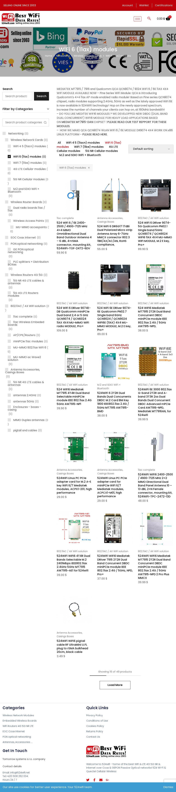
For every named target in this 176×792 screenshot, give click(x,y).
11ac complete (65, 218)
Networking (63, 56)
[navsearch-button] (149, 18)
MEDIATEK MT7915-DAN (77, 122)
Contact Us (93, 736)
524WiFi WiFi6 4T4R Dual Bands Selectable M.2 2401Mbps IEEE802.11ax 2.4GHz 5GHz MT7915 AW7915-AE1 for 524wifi (73, 563)
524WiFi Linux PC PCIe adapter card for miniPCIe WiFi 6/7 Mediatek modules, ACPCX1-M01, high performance (112, 487)
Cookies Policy (95, 726)
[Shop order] (151, 149)
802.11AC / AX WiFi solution (153, 218)
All (59, 143)
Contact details (12, 766)
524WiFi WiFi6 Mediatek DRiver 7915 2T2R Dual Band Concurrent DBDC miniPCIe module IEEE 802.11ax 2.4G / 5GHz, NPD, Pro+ (115, 565)
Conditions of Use (97, 720)
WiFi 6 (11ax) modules (74, 167)
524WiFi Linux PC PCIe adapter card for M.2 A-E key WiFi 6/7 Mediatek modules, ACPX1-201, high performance (74, 485)
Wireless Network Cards (88, 56)
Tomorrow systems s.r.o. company (24, 759)
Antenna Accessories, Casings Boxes (110, 219)
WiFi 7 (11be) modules (89, 147)
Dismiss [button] (168, 787)
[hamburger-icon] (137, 18)
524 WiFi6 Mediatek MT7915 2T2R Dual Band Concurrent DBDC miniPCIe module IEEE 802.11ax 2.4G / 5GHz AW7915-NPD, (154, 317)
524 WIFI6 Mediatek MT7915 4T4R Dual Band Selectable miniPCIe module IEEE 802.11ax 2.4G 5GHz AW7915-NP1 (74, 396)
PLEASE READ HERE (94, 134)
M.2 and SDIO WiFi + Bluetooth (80, 155)
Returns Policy (94, 731)
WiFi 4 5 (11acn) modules (83, 143)
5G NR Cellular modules (101, 151)
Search (8, 89)
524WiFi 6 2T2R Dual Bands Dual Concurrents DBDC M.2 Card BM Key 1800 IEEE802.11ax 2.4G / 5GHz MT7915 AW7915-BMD (114, 402)
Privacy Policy (94, 715)
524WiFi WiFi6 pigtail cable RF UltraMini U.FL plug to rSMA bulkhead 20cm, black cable (72, 646)
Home (48, 56)
